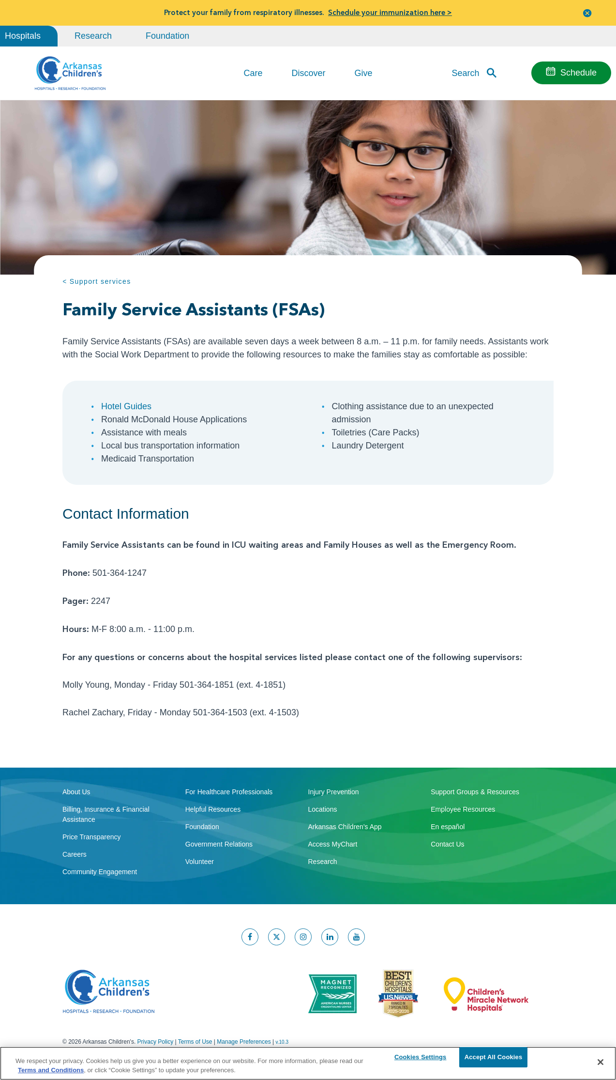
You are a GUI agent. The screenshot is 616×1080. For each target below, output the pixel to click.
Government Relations (219, 844)
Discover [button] (308, 73)
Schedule (578, 72)
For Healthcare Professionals (229, 792)
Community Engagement (99, 872)
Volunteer (199, 861)
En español (448, 827)
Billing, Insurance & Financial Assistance (106, 814)
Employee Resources (463, 809)
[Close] (600, 1062)
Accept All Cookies (494, 1061)
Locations (322, 809)
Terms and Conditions (51, 1069)
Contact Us (447, 844)
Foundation (167, 36)
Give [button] (364, 73)
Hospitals (23, 36)
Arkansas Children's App (345, 827)
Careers (74, 854)
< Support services (96, 281)
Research (93, 36)
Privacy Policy (155, 1041)
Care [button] (252, 73)
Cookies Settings (420, 1061)
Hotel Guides (126, 406)
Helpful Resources (212, 809)
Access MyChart (333, 844)
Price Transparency (91, 837)
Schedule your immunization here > (390, 12)
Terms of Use (195, 1041)
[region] (308, 1063)
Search (465, 72)
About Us (76, 792)
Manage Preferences (243, 1041)
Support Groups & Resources (475, 792)
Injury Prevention (333, 792)
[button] (587, 12)
